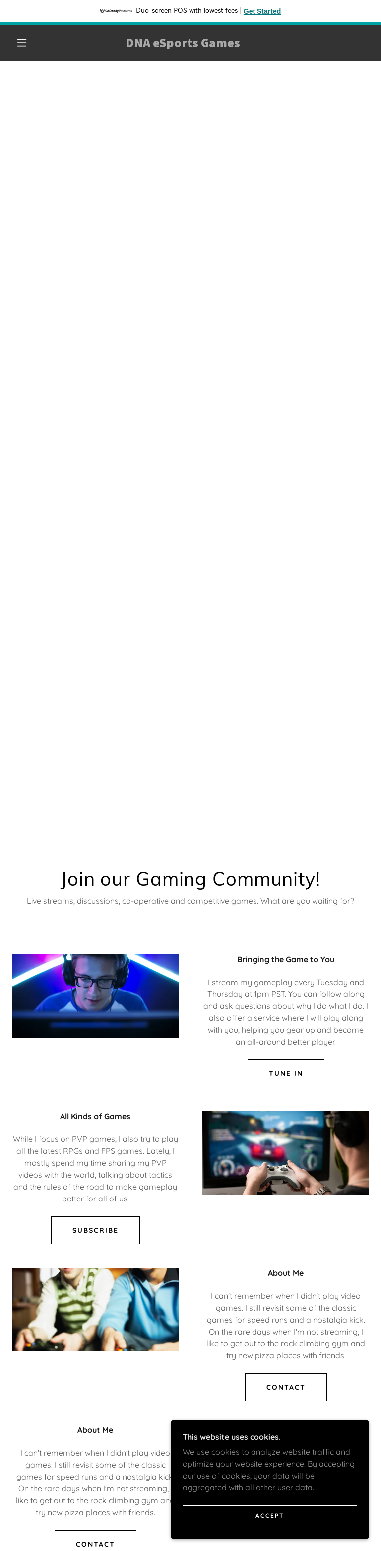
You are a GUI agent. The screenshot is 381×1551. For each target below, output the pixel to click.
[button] (22, 43)
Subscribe (95, 1230)
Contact (286, 1387)
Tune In (286, 1073)
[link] (183, 44)
